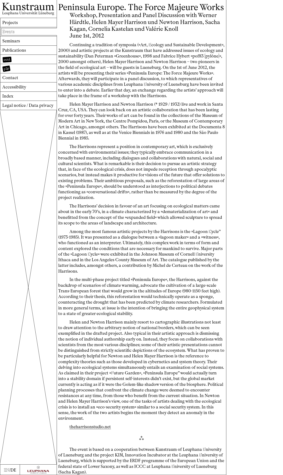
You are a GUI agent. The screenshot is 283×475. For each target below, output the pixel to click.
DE (13, 470)
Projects (10, 22)
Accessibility (14, 87)
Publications (14, 50)
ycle (214, 231)
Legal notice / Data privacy (27, 105)
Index (7, 96)
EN (6, 470)
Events (8, 31)
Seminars (11, 41)
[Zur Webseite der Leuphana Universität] (38, 469)
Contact (10, 77)
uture (117, 373)
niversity (153, 84)
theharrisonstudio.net (90, 426)
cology (156, 44)
